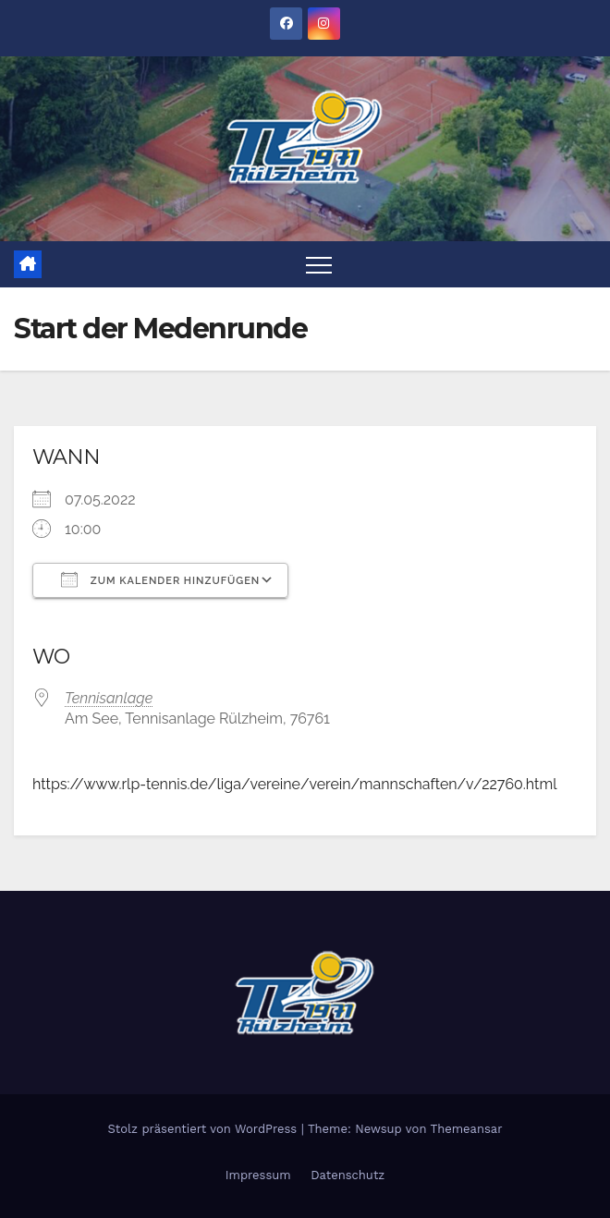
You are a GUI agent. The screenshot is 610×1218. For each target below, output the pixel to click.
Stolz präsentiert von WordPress (203, 1129)
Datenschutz (347, 1175)
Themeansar (467, 1129)
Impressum (258, 1175)
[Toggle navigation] (319, 264)
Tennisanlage (108, 698)
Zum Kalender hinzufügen (160, 579)
